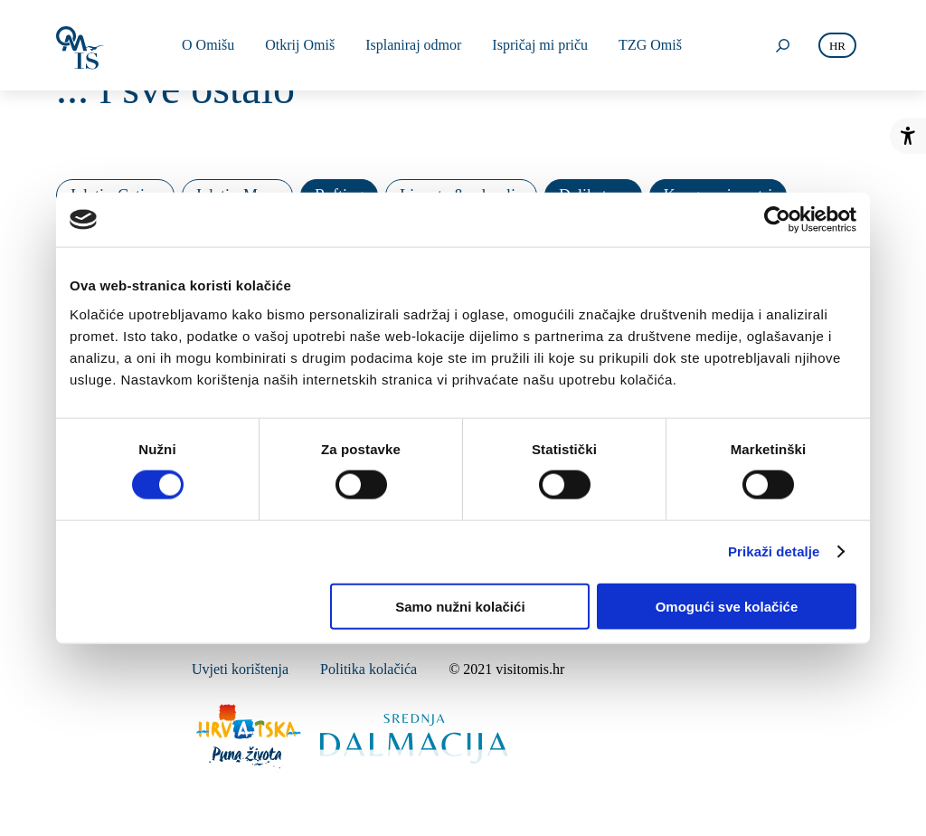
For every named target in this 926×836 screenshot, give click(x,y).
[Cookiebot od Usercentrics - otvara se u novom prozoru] (777, 219)
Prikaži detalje (774, 551)
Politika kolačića (368, 669)
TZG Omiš (650, 44)
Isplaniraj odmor (413, 44)
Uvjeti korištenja (240, 669)
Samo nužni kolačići (459, 605)
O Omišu (208, 44)
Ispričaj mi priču (540, 44)
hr (837, 45)
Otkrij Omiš (300, 44)
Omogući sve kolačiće (727, 605)
